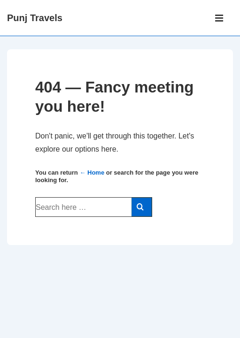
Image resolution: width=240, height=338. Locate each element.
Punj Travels (34, 18)
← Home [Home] (91, 172)
